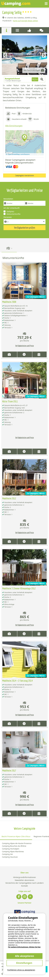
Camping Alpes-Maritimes (13, 851)
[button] (24, 138)
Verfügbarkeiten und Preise (24, 346)
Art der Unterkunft (12, 208)
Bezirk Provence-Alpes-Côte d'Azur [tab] (16, 836)
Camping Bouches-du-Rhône (14, 846)
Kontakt (24, 886)
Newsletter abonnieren (24, 880)
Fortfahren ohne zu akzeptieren (21, 970)
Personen (8, 217)
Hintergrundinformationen (24, 877)
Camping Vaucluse (10, 857)
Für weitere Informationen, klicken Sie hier (24, 947)
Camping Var (7, 854)
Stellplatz (10, 211)
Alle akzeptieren (24, 956)
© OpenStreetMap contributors (18, 154)
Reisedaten (8, 199)
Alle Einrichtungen (13, 125)
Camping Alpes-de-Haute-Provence (16, 843)
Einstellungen (24, 962)
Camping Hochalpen (10, 849)
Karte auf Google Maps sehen (25, 20)
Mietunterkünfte (13, 214)
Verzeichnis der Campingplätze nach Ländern (24, 883)
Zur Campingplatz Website (35, 297)
